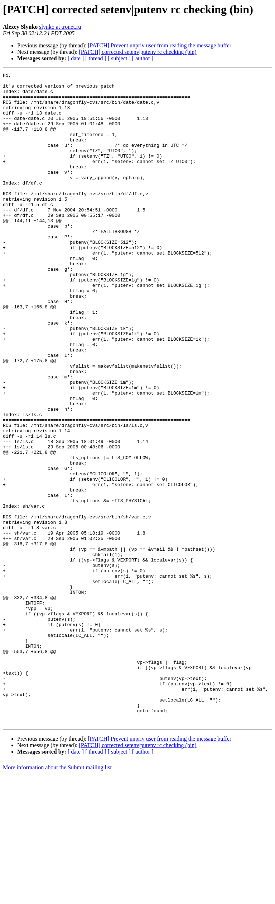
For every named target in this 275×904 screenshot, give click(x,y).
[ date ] (76, 58)
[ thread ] (95, 58)
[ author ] (143, 58)
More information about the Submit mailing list (57, 898)
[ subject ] (119, 58)
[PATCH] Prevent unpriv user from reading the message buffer (159, 45)
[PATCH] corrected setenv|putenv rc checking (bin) (137, 52)
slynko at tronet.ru (60, 27)
